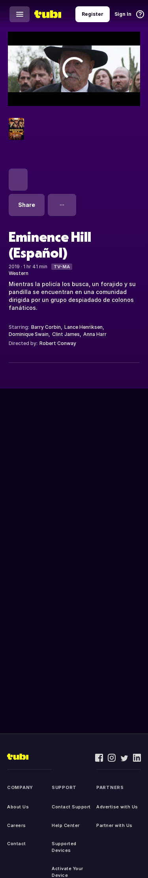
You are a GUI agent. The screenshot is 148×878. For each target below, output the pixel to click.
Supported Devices (64, 847)
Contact (16, 843)
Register (92, 14)
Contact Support (71, 807)
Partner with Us (114, 825)
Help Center (66, 825)
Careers (16, 825)
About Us (18, 807)
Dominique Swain (29, 334)
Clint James (66, 334)
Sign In (122, 14)
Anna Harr (95, 334)
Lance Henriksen (83, 327)
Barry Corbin (46, 327)
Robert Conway (57, 343)
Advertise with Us (117, 807)
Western (18, 273)
